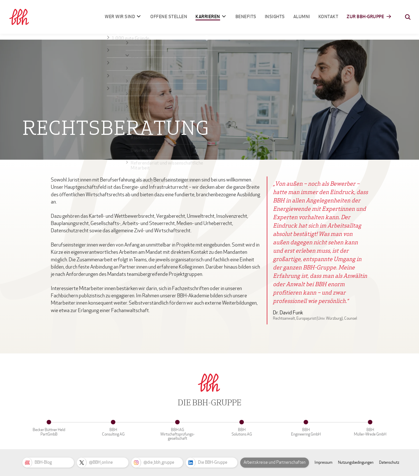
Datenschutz (389, 462)
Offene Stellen (168, 17)
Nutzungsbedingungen (355, 462)
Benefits (245, 17)
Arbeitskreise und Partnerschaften (275, 462)
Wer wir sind (120, 17)
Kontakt (328, 17)
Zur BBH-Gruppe (365, 17)
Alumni (301, 17)
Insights (275, 17)
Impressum (323, 462)
